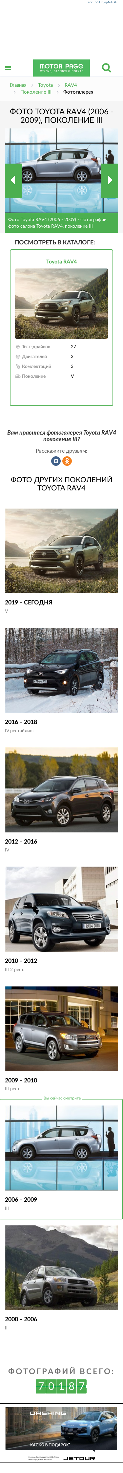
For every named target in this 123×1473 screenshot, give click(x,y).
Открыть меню (8, 75)
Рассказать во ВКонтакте (56, 461)
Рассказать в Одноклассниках (67, 461)
